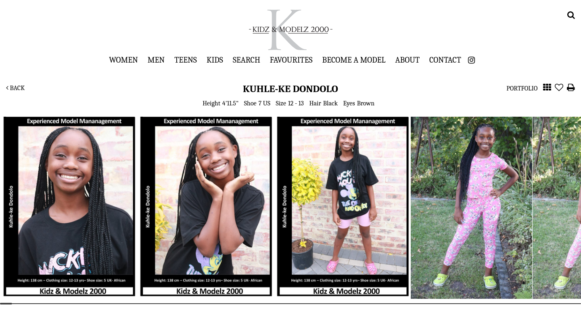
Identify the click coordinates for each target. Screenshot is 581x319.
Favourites (291, 59)
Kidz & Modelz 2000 (290, 30)
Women (123, 59)
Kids (215, 59)
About (407, 59)
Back (15, 88)
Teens (185, 59)
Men (156, 59)
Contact (445, 59)
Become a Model (354, 59)
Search (246, 59)
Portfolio (521, 88)
